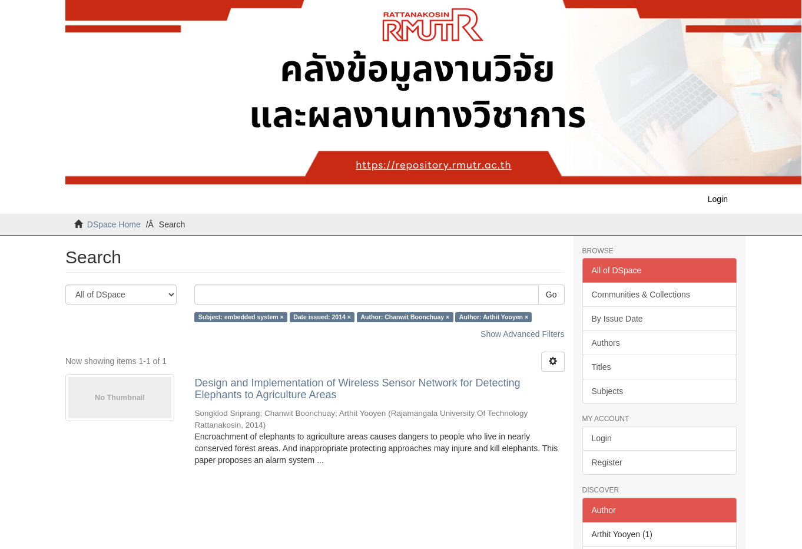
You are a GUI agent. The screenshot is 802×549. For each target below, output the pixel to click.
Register (607, 462)
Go (551, 294)
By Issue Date (617, 318)
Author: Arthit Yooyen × (493, 316)
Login (602, 438)
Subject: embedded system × (241, 316)
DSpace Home (114, 224)
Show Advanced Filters (522, 334)
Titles (601, 367)
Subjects (608, 391)
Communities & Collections (641, 294)
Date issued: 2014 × (322, 316)
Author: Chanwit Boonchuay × (404, 316)
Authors (606, 343)
